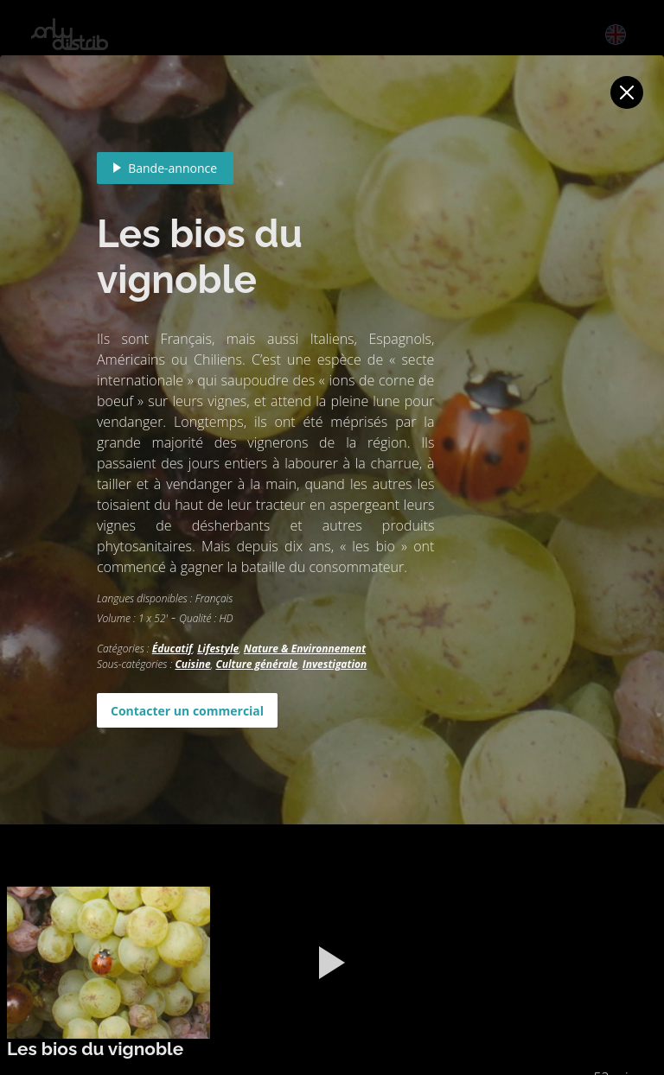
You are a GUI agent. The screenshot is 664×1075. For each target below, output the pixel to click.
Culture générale (256, 664)
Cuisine (192, 664)
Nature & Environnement (305, 648)
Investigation (335, 664)
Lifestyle (218, 648)
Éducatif (172, 648)
